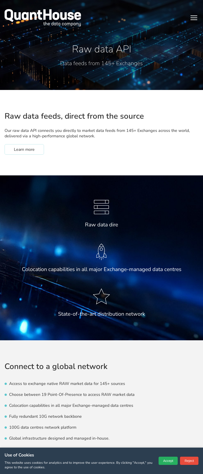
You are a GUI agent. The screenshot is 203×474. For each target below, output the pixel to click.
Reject (189, 461)
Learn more (29, 149)
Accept (168, 461)
